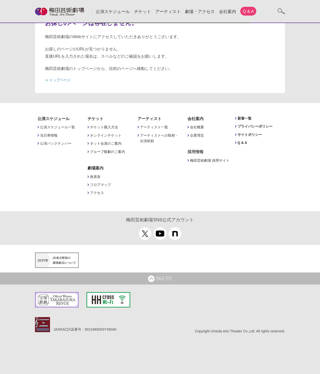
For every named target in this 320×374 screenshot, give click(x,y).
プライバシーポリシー (255, 126)
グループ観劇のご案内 (107, 152)
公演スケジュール (113, 11)
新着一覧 (245, 118)
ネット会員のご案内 (106, 143)
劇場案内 (96, 168)
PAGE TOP (160, 279)
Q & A (248, 11)
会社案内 (227, 11)
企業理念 (197, 135)
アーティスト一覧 (154, 127)
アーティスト (168, 11)
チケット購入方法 (104, 127)
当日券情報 (49, 135)
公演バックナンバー (56, 143)
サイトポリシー (250, 135)
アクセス (97, 193)
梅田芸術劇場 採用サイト (210, 160)
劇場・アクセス (200, 11)
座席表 (95, 177)
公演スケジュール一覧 (57, 127)
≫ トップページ (57, 80)
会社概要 (197, 127)
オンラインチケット (106, 135)
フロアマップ (100, 185)
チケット (142, 11)
